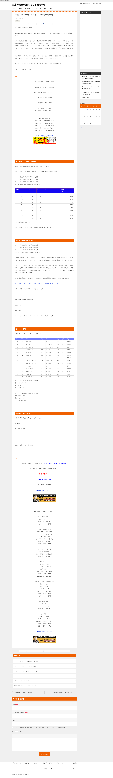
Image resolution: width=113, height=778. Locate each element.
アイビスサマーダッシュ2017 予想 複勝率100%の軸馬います (27, 676)
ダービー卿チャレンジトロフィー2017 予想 (23, 692)
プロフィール (38, 8)
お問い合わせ (28, 8)
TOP (14, 8)
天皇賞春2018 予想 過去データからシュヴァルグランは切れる (27, 685)
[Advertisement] (90, 41)
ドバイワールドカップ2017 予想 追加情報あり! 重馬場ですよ (27, 661)
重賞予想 (17, 20)
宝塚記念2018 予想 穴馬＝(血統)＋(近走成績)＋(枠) (25, 671)
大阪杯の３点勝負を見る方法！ (44, 136)
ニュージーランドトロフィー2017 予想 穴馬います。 (25, 666)
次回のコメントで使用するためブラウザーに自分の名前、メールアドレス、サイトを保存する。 (39, 727)
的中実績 (20, 8)
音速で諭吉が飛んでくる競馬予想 (29, 4)
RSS (45, 8)
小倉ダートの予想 (86, 97)
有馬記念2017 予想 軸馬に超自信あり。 (23, 680)
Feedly (50, 8)
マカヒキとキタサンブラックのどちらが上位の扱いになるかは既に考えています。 (38, 283)
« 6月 (81, 127)
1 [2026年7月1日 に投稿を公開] (87, 109)
